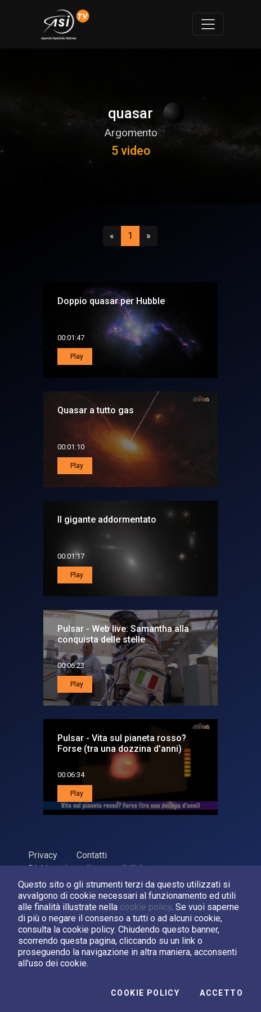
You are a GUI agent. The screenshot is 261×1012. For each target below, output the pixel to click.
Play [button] (76, 356)
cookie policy (146, 907)
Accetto (221, 993)
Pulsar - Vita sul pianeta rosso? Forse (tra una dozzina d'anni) (121, 743)
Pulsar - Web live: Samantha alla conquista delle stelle (123, 634)
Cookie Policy (145, 993)
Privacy (42, 855)
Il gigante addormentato (106, 519)
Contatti (91, 855)
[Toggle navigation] (208, 24)
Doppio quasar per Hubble (111, 301)
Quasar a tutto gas (95, 410)
